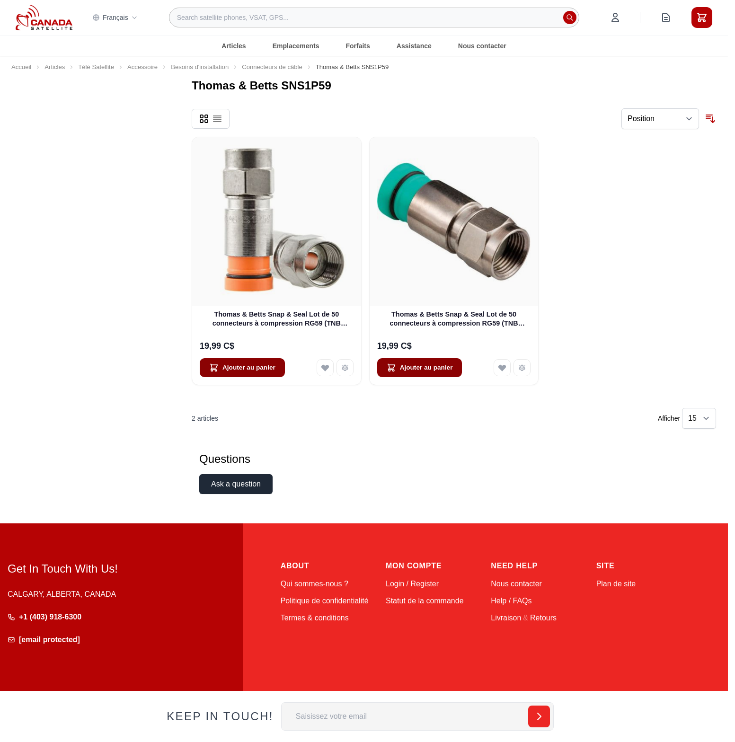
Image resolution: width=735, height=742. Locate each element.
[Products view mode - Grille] (204, 118)
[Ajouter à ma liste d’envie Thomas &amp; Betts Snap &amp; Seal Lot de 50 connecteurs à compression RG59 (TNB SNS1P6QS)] (502, 367)
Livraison (506, 618)
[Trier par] (660, 118)
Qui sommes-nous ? (314, 584)
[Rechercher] (569, 17)
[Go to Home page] (44, 17)
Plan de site (616, 584)
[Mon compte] (615, 17)
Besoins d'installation (200, 67)
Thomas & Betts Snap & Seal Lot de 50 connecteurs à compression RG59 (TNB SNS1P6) (277, 319)
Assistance (414, 46)
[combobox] (374, 17)
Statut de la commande (425, 601)
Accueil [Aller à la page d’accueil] (21, 67)
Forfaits (357, 46)
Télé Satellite (96, 67)
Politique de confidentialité (325, 601)
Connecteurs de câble (272, 67)
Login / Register (412, 584)
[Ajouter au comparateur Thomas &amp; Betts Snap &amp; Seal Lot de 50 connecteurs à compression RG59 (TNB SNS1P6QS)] (522, 367)
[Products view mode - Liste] (217, 118)
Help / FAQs (511, 601)
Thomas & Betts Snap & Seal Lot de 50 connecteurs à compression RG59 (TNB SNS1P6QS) (454, 319)
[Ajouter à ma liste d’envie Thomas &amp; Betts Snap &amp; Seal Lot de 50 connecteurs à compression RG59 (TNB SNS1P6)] (325, 367)
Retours (543, 618)
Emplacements (296, 46)
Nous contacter (482, 46)
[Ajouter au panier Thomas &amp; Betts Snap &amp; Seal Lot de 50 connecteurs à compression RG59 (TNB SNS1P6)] (242, 367)
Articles (233, 46)
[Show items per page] (699, 418)
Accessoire (142, 67)
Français (115, 17)
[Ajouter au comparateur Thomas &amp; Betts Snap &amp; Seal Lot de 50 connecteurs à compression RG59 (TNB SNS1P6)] (345, 367)
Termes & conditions (315, 618)
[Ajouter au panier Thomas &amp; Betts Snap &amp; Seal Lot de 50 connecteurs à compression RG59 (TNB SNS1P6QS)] (419, 367)
